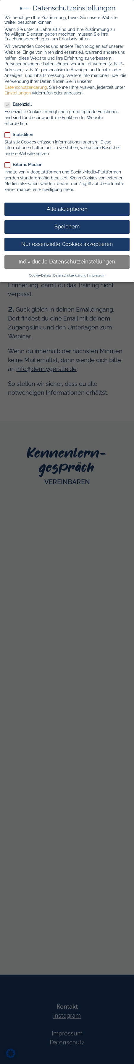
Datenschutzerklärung (25, 87)
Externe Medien (25, 164)
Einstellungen (17, 93)
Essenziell (20, 104)
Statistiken (21, 134)
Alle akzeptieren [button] (67, 209)
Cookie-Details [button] (40, 275)
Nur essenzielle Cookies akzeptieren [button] (67, 244)
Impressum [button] (96, 275)
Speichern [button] (67, 227)
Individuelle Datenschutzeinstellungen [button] (67, 262)
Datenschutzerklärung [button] (69, 275)
